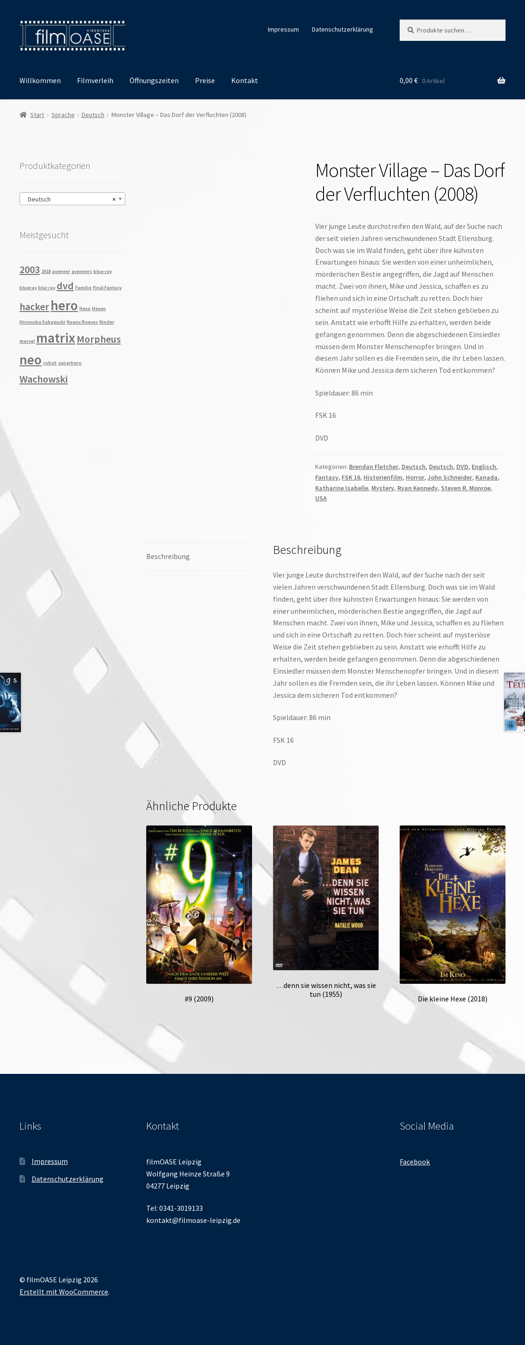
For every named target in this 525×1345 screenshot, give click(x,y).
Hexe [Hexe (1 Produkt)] (85, 308)
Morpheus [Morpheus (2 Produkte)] (99, 338)
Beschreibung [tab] (168, 556)
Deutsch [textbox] (70, 199)
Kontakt (244, 80)
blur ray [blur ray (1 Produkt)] (46, 288)
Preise (205, 80)
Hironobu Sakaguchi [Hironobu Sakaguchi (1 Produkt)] (42, 322)
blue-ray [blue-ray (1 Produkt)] (102, 271)
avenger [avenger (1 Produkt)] (61, 271)
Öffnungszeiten (154, 80)
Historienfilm (382, 477)
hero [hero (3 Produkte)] (64, 305)
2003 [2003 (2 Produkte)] (29, 269)
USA (321, 498)
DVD (462, 466)
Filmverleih (95, 80)
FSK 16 (351, 477)
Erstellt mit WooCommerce (63, 1291)
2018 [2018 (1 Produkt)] (46, 271)
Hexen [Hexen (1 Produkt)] (99, 308)
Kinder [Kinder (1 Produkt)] (106, 322)
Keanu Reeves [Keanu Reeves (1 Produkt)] (82, 322)
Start (37, 114)
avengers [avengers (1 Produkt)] (81, 271)
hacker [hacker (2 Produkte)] (34, 306)
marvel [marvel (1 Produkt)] (27, 341)
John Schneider (450, 477)
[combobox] (72, 198)
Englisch (484, 466)
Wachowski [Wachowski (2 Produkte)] (43, 378)
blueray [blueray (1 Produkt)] (28, 288)
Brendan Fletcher (373, 466)
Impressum (283, 29)
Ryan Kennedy (417, 488)
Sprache (63, 114)
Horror (415, 477)
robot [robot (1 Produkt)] (50, 363)
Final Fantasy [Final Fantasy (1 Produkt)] (107, 288)
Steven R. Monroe (466, 488)
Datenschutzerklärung (342, 29)
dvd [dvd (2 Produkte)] (65, 285)
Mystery (382, 488)
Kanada (486, 477)
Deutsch (93, 114)
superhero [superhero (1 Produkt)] (70, 363)
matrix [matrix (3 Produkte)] (55, 337)
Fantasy (326, 477)
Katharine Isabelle (341, 488)
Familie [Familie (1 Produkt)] (83, 288)
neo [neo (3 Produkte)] (30, 359)
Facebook (415, 1161)
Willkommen (40, 80)
